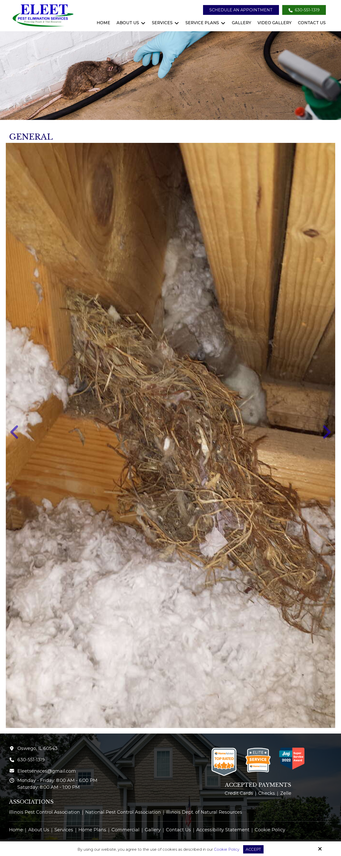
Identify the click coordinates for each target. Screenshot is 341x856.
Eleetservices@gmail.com (46, 771)
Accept (253, 849)
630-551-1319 (304, 10)
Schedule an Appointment (241, 10)
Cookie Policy (226, 849)
